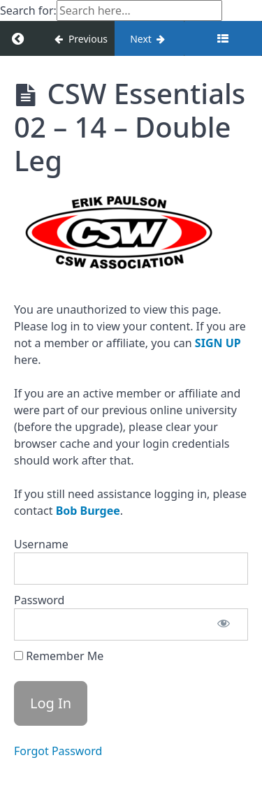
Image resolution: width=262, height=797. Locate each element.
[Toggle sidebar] (223, 38)
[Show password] (223, 624)
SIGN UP (218, 343)
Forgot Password (58, 751)
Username (41, 544)
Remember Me (58, 656)
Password (39, 600)
